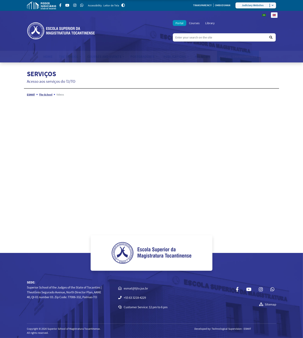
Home (48, 56)
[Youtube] (67, 5)
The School (68, 56)
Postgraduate (142, 56)
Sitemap (267, 304)
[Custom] (81, 5)
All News (202, 56)
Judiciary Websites (253, 5)
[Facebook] (60, 5)
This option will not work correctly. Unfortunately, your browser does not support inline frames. (151, 160)
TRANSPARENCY (202, 5)
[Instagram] (74, 5)
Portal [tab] (179, 23)
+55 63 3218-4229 (135, 297)
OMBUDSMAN (222, 5)
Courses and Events (104, 56)
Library (209, 23)
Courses (194, 23)
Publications (174, 56)
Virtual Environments (238, 56)
